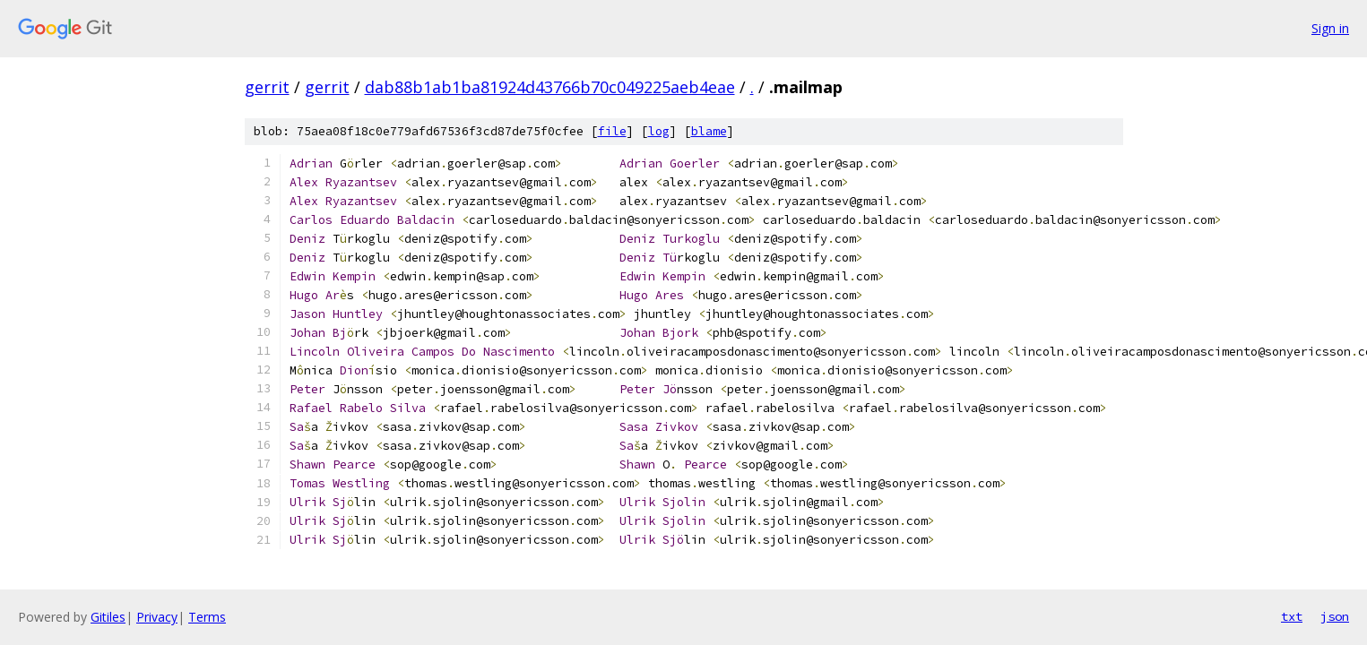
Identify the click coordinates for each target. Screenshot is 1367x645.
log (659, 131)
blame (709, 131)
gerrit (267, 87)
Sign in (1330, 28)
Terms (207, 616)
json (1334, 616)
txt (1291, 616)
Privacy (156, 616)
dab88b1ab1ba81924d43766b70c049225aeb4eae (550, 87)
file (612, 131)
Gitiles (108, 616)
